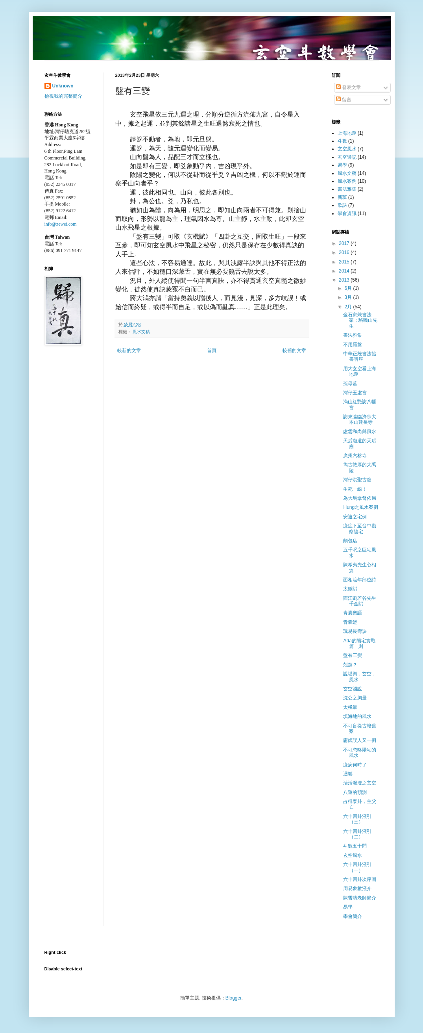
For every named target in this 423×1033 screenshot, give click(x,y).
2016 (345, 252)
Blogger (233, 998)
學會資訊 (347, 213)
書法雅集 (347, 189)
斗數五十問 (355, 846)
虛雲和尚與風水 (359, 431)
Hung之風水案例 (360, 507)
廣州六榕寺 (355, 455)
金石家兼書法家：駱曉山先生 (360, 320)
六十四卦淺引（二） (357, 834)
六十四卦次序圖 (359, 879)
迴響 (348, 774)
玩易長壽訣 (355, 631)
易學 (342, 165)
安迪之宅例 (355, 516)
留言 (343, 99)
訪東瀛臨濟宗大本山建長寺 (359, 419)
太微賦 (350, 589)
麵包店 (350, 540)
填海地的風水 (357, 716)
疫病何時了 (355, 765)
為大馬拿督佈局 (359, 498)
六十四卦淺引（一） (357, 867)
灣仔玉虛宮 (355, 392)
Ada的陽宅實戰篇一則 (359, 643)
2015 (345, 262)
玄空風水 (347, 149)
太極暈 (350, 707)
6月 (348, 288)
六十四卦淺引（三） (357, 819)
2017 (345, 243)
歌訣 (342, 205)
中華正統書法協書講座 (359, 356)
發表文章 (348, 87)
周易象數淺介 (357, 888)
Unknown (63, 86)
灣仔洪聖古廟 (357, 479)
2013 (345, 280)
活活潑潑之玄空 (359, 783)
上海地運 (347, 133)
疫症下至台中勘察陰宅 (359, 528)
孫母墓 (350, 383)
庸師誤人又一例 (359, 740)
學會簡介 (352, 916)
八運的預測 (355, 792)
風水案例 (347, 181)
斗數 (342, 141)
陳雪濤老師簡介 (359, 898)
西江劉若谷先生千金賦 (359, 600)
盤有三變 (352, 655)
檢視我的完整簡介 (63, 96)
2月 (348, 307)
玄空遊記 (347, 157)
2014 (345, 271)
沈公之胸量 (355, 698)
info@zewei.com (60, 224)
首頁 (211, 350)
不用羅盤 (352, 344)
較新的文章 (129, 350)
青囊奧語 (352, 613)
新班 (342, 197)
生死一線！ (355, 489)
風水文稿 (141, 331)
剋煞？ (350, 665)
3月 (348, 297)
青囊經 (350, 622)
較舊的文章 (294, 350)
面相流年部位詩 (359, 579)
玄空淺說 (352, 689)
